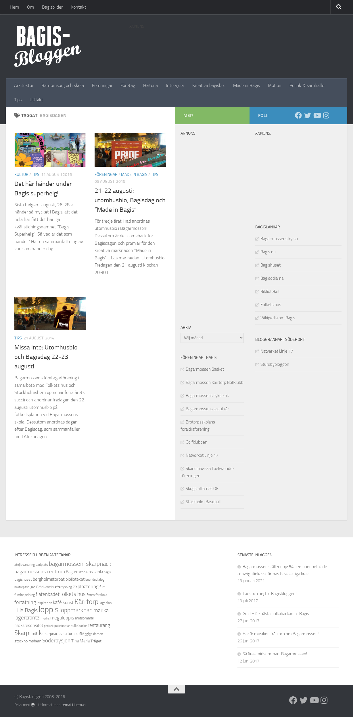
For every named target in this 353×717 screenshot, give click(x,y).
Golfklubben (196, 442)
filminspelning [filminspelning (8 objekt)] (24, 595)
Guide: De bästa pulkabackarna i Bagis (276, 613)
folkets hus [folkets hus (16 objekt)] (73, 594)
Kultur (21, 174)
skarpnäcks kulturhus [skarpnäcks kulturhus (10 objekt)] (60, 633)
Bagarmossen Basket (205, 369)
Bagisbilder (52, 7)
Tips (18, 99)
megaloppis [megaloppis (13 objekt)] (62, 618)
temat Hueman (74, 705)
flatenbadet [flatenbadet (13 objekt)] (48, 594)
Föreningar (102, 85)
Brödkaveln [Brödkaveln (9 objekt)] (45, 587)
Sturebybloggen (274, 364)
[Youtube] (316, 115)
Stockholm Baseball (203, 501)
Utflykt (36, 99)
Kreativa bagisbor (208, 85)
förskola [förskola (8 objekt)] (101, 595)
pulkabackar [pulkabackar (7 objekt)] (62, 626)
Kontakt (78, 7)
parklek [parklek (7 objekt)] (48, 626)
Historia (150, 85)
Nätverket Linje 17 (276, 351)
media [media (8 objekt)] (45, 618)
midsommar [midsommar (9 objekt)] (84, 618)
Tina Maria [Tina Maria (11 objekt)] (80, 641)
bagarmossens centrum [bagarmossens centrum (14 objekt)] (39, 571)
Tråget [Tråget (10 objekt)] (96, 641)
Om (30, 7)
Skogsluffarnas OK (202, 488)
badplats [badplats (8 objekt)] (42, 565)
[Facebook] (298, 115)
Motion (274, 85)
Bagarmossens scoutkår (207, 408)
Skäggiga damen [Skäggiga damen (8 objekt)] (91, 634)
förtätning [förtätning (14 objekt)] (25, 602)
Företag (127, 85)
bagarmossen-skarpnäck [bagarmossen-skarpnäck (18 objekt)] (80, 563)
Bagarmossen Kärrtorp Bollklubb (214, 382)
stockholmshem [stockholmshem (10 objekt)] (27, 641)
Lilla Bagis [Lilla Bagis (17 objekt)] (26, 610)
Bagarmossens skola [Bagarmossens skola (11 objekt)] (84, 571)
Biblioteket (270, 291)
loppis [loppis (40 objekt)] (49, 610)
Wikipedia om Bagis (277, 317)
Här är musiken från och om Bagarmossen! (281, 633)
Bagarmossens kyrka (279, 238)
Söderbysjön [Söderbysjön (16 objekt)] (56, 640)
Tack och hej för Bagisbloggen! (270, 593)
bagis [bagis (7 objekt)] (107, 572)
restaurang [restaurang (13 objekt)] (99, 625)
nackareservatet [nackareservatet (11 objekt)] (28, 625)
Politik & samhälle (306, 85)
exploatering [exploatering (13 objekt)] (86, 586)
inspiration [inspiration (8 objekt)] (44, 603)
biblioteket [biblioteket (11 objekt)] (75, 579)
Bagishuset (270, 265)
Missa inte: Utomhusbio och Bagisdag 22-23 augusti (46, 357)
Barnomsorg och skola (62, 85)
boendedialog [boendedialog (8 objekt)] (94, 580)
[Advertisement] (234, 44)
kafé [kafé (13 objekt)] (57, 602)
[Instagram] (326, 115)
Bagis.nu (268, 251)
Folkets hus (270, 304)
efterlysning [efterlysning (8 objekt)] (63, 587)
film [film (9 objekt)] (102, 587)
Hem (14, 7)
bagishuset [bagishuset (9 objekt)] (23, 579)
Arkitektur (23, 85)
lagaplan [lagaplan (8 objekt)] (105, 603)
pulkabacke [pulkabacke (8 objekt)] (79, 626)
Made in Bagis (246, 85)
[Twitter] (307, 115)
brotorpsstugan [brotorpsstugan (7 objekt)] (24, 587)
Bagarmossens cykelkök (207, 395)
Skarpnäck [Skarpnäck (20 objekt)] (28, 633)
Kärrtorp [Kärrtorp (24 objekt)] (86, 602)
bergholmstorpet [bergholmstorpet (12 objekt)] (49, 579)
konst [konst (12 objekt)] (68, 602)
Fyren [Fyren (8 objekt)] (91, 595)
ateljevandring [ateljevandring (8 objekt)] (24, 565)
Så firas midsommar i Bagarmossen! (275, 653)
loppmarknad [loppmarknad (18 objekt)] (76, 610)
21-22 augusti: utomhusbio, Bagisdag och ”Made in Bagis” (130, 200)
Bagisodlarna (271, 278)
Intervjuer (175, 85)
